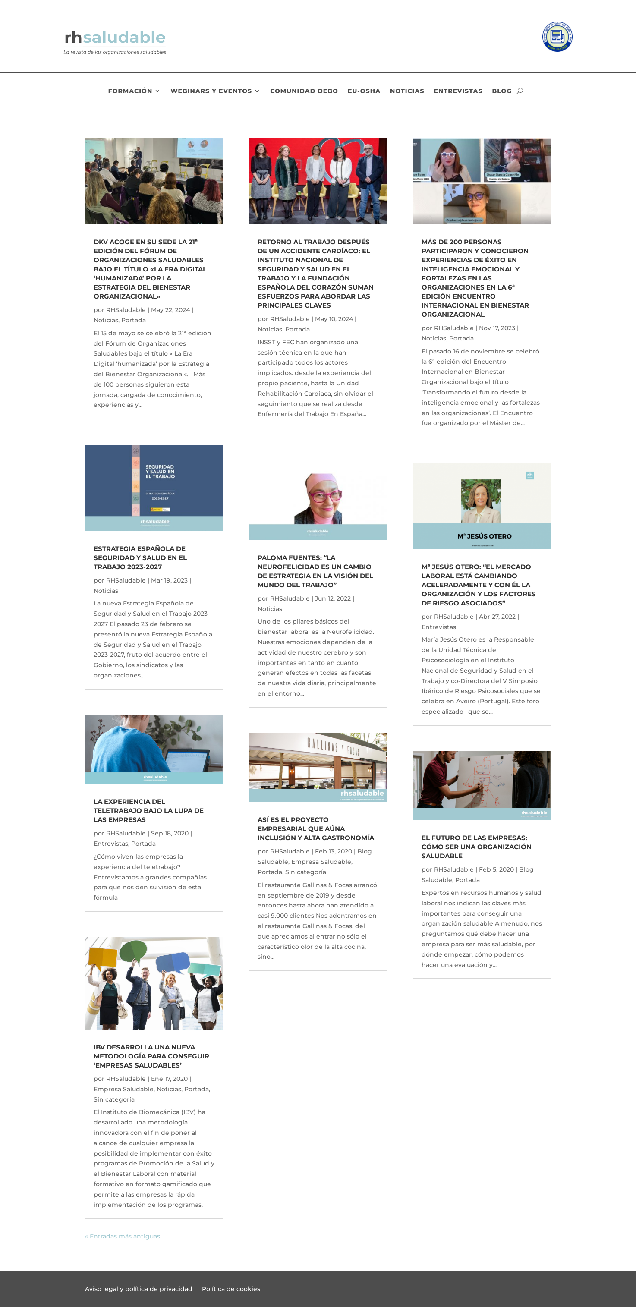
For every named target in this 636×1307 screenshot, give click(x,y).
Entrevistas (458, 91)
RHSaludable (126, 310)
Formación (130, 91)
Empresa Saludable (124, 1089)
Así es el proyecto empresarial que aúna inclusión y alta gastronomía (316, 829)
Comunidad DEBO (304, 91)
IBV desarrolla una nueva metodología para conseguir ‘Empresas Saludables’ (151, 1056)
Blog (502, 91)
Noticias (407, 91)
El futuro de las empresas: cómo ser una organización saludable (477, 847)
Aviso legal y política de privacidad (138, 1289)
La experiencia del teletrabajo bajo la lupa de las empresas (149, 810)
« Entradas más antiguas (122, 1236)
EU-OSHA (364, 91)
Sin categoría (114, 1099)
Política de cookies (231, 1289)
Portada (133, 320)
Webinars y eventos (211, 91)
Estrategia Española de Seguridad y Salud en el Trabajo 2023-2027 (140, 558)
